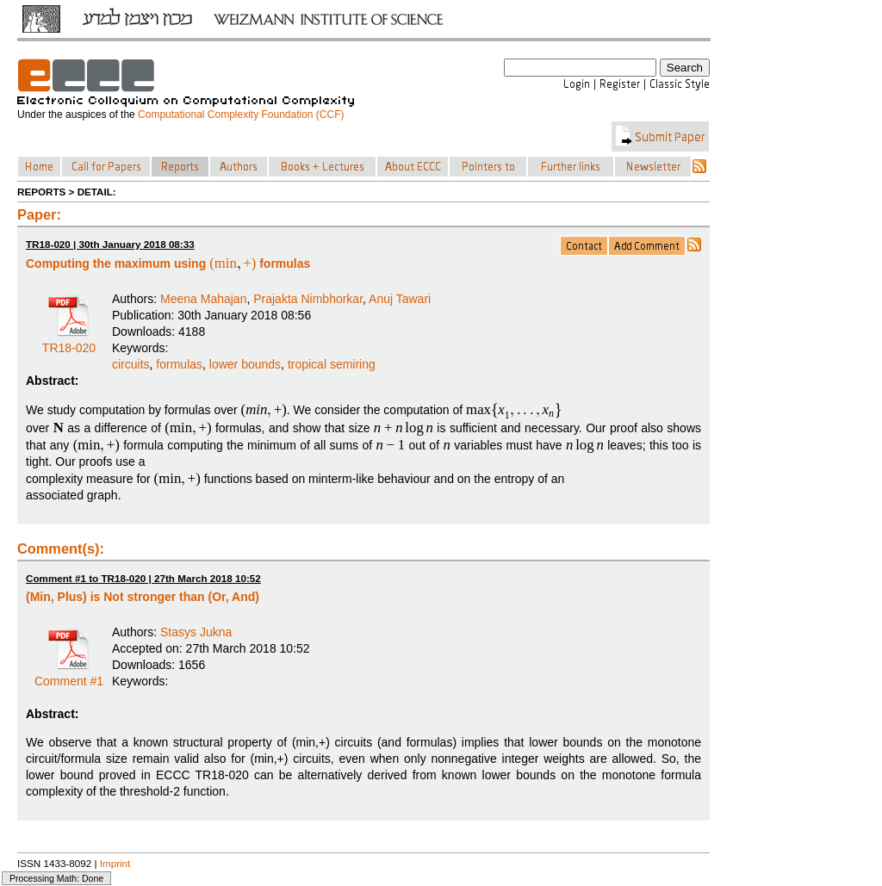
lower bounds (245, 364)
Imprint (115, 863)
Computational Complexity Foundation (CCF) (241, 114)
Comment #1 (68, 675)
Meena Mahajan (203, 299)
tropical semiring (332, 364)
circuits (131, 364)
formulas (179, 364)
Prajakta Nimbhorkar (308, 299)
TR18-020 (69, 342)
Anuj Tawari (400, 299)
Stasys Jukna (196, 632)
